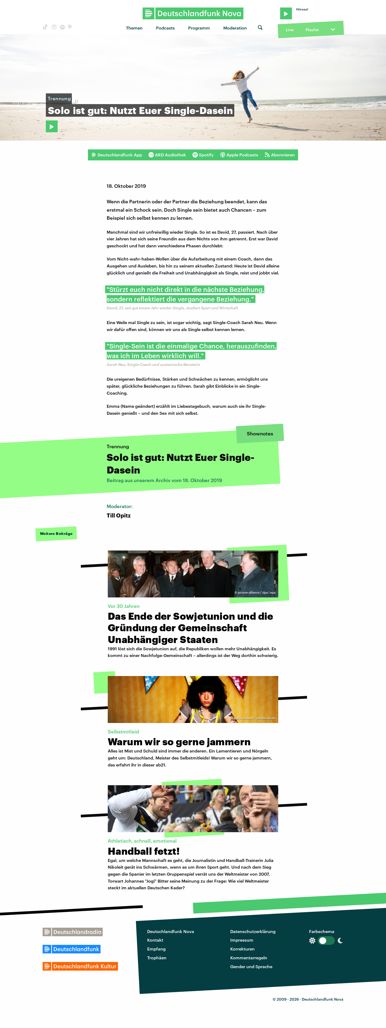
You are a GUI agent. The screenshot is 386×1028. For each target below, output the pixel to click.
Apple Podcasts (239, 154)
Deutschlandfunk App (116, 154)
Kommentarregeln (248, 957)
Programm (199, 27)
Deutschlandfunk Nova (170, 931)
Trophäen (156, 957)
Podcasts (165, 27)
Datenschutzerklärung (253, 931)
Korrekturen (242, 948)
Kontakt (155, 939)
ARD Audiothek (167, 154)
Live (290, 29)
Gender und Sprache (251, 966)
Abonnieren (280, 154)
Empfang (156, 948)
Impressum (241, 939)
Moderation (235, 27)
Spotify (203, 154)
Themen (134, 27)
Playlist (312, 29)
